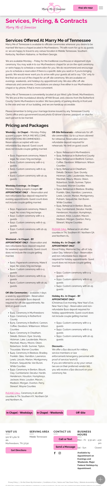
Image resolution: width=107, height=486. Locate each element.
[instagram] (59, 453)
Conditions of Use (49, 482)
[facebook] (54, 453)
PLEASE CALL (13, 393)
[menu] (100, 7)
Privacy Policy (13, 482)
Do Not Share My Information (31, 482)
